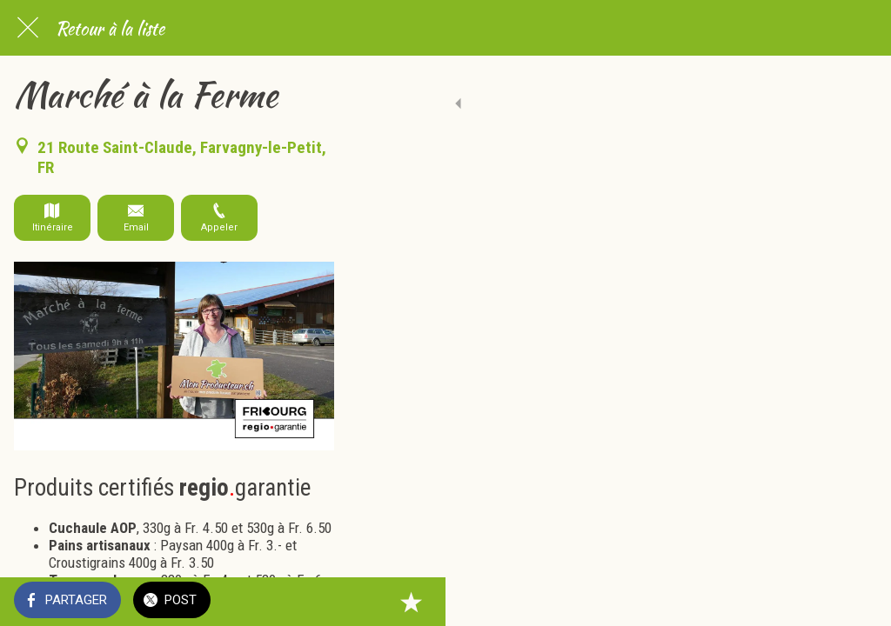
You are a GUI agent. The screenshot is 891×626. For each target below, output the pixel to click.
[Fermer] (27, 27)
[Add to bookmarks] (856, 602)
